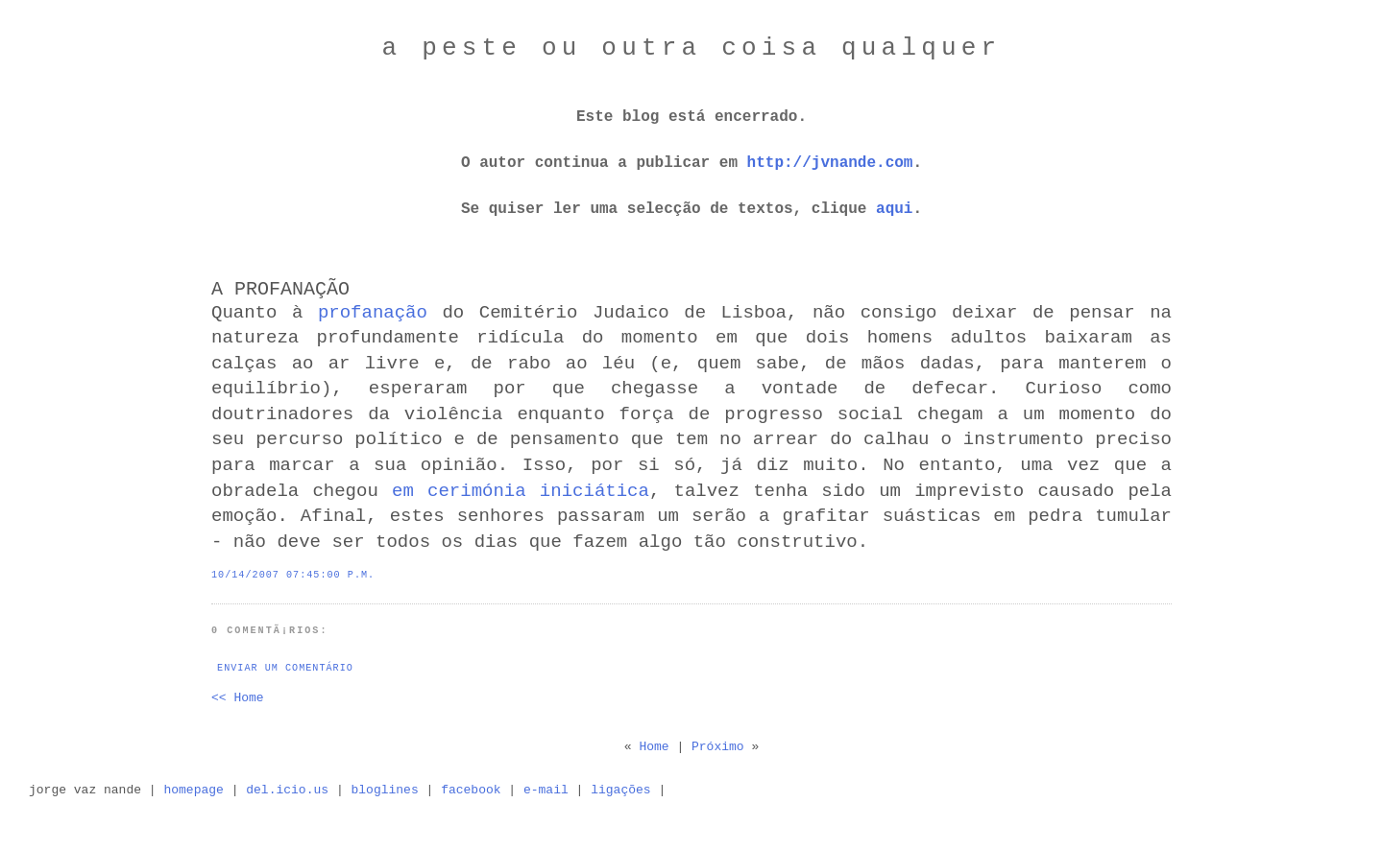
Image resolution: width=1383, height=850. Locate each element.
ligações (620, 790)
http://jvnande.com (830, 163)
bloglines (385, 790)
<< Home (237, 698)
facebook (470, 790)
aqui (894, 209)
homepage (193, 790)
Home (653, 747)
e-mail (546, 790)
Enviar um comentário (285, 668)
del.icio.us (287, 790)
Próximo (718, 747)
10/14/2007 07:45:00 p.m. (293, 575)
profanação (372, 312)
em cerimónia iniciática (520, 491)
